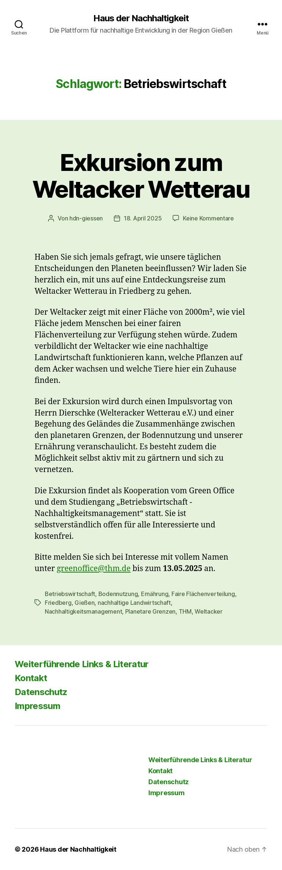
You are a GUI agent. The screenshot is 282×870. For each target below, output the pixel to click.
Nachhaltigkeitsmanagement (83, 611)
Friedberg (58, 602)
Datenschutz (41, 692)
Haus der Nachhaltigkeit (140, 18)
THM (185, 611)
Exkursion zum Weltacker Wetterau (141, 175)
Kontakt (31, 678)
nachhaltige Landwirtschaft (134, 602)
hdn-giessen (86, 218)
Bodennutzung (118, 593)
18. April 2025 (143, 218)
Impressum (37, 706)
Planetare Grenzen (150, 611)
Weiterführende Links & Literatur (82, 664)
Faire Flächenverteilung (203, 593)
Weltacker (209, 611)
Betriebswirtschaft (70, 593)
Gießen (84, 602)
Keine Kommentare (208, 218)
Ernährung (155, 593)
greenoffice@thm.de (93, 569)
